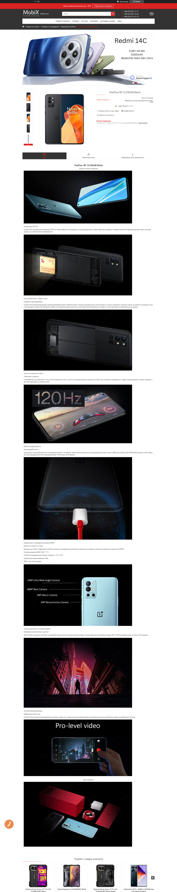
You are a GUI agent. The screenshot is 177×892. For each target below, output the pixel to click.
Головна (75, 21)
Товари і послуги (63, 21)
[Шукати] (113, 14)
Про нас (84, 21)
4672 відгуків (124, 1)
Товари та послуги (32, 27)
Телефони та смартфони (50, 27)
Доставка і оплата (107, 21)
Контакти (94, 21)
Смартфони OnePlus (68, 27)
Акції (120, 21)
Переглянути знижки (103, 6)
